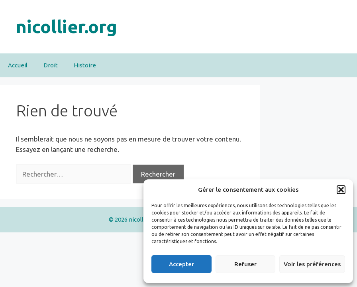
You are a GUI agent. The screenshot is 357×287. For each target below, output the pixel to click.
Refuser (245, 264)
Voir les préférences (312, 264)
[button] (341, 190)
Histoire (85, 65)
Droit (50, 65)
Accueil (17, 65)
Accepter (181, 264)
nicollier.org (66, 26)
